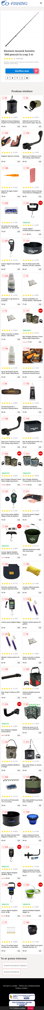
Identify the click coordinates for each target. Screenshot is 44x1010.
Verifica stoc (27, 71)
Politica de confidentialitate (29, 986)
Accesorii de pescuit (11, 972)
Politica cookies (21, 988)
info (18, 126)
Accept (30, 1008)
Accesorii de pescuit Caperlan (15, 965)
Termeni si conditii (10, 986)
